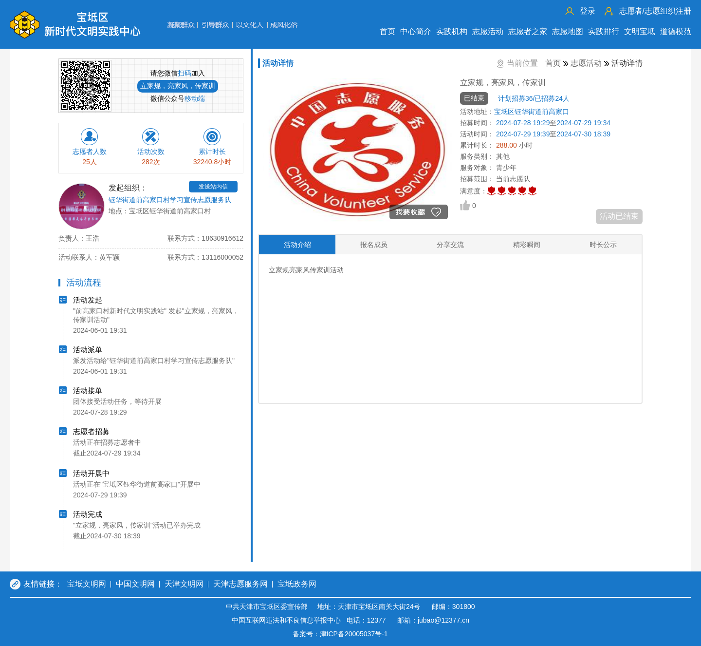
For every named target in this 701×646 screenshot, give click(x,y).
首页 (387, 31)
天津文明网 (184, 584)
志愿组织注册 (655, 11)
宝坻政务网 (296, 584)
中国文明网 (135, 584)
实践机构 (451, 31)
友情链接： (42, 584)
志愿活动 (487, 31)
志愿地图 (567, 31)
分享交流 (450, 244)
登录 (587, 11)
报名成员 (373, 244)
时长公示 (603, 244)
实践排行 (603, 31)
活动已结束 (619, 216)
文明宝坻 (639, 31)
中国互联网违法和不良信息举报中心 (286, 620)
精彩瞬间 (526, 244)
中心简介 (415, 31)
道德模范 (675, 31)
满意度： (473, 191)
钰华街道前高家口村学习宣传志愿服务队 (170, 200)
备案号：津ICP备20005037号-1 (340, 634)
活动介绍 (297, 244)
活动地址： (477, 111)
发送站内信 (213, 186)
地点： (119, 211)
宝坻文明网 (86, 584)
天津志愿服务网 (240, 584)
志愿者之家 (527, 31)
